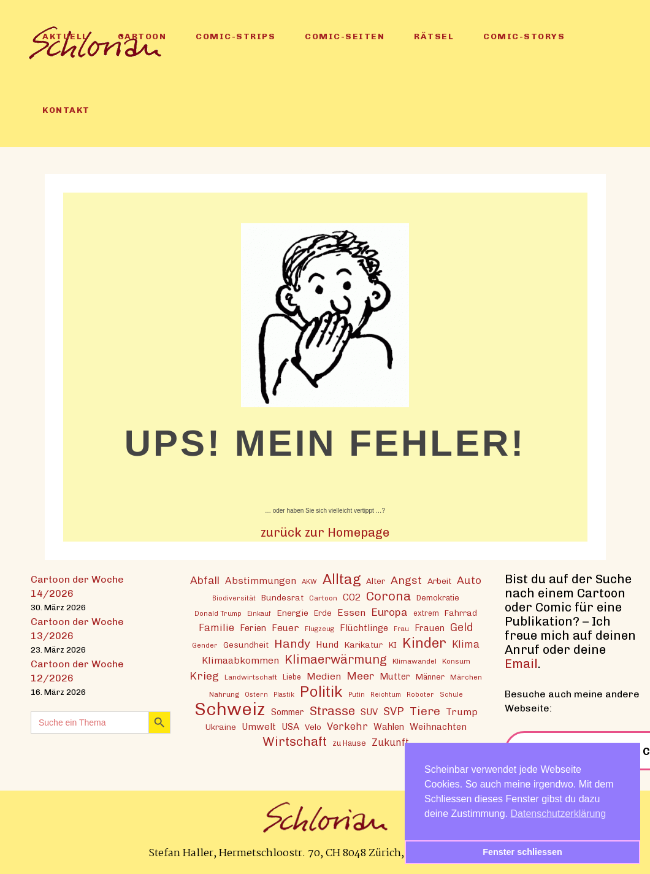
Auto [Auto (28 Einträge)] (469, 579)
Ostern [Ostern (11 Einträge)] (256, 695)
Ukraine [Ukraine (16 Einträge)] (220, 727)
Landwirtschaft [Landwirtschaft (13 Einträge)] (250, 677)
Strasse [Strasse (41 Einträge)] (332, 711)
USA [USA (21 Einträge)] (290, 726)
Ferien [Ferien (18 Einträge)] (253, 628)
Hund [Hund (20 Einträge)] (327, 644)
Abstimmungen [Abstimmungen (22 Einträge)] (260, 580)
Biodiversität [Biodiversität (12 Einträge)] (234, 598)
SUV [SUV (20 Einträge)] (369, 712)
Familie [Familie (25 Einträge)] (216, 627)
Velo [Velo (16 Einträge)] (313, 727)
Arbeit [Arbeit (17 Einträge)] (439, 581)
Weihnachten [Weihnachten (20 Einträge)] (438, 726)
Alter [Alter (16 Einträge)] (375, 581)
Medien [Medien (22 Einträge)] (324, 676)
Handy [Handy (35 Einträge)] (292, 644)
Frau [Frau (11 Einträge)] (401, 629)
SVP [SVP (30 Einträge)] (393, 711)
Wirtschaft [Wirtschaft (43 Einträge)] (294, 741)
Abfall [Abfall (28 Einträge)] (205, 579)
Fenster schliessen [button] (522, 852)
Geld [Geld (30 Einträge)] (461, 627)
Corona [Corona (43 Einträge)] (388, 596)
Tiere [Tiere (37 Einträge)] (425, 711)
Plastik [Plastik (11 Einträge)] (283, 695)
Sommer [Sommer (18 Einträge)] (287, 712)
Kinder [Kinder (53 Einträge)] (424, 643)
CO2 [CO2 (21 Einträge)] (352, 597)
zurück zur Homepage (325, 532)
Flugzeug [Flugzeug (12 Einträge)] (319, 628)
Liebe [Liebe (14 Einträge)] (292, 676)
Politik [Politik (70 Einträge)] (321, 691)
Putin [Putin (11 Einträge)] (356, 695)
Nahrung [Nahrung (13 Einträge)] (224, 694)
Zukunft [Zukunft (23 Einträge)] (390, 742)
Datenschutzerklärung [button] (558, 813)
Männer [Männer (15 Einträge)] (430, 676)
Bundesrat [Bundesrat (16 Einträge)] (282, 597)
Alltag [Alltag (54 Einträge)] (342, 579)
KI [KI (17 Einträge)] (392, 645)
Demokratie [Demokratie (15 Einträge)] (437, 597)
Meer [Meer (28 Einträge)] (360, 675)
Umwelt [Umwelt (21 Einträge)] (259, 726)
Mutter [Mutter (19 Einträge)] (395, 676)
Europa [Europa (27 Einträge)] (389, 612)
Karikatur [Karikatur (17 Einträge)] (363, 645)
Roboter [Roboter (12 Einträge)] (420, 694)
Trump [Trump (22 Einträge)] (462, 712)
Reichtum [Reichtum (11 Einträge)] (385, 695)
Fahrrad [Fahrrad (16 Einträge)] (461, 613)
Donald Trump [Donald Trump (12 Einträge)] (218, 613)
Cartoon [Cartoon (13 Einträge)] (323, 598)
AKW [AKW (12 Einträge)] (309, 581)
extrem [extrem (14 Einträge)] (426, 613)
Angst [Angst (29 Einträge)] (406, 579)
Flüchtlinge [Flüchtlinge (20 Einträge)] (364, 628)
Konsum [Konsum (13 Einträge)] (456, 661)
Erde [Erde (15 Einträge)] (323, 613)
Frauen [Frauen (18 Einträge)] (430, 628)
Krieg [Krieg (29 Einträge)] (204, 675)
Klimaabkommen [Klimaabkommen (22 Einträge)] (240, 660)
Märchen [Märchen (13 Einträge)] (466, 677)
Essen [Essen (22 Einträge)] (351, 612)
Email (521, 663)
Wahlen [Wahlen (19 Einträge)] (388, 726)
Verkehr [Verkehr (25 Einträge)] (347, 726)
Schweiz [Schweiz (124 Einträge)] (230, 709)
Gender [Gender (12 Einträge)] (205, 645)
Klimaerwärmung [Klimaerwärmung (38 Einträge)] (336, 660)
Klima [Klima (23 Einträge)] (466, 644)
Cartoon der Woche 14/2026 (77, 586)
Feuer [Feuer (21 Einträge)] (285, 628)
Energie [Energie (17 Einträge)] (292, 613)
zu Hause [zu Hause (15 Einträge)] (349, 743)
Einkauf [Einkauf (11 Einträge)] (259, 614)
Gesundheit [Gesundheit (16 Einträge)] (246, 645)
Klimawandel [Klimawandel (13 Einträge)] (414, 661)
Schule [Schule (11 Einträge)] (451, 695)
